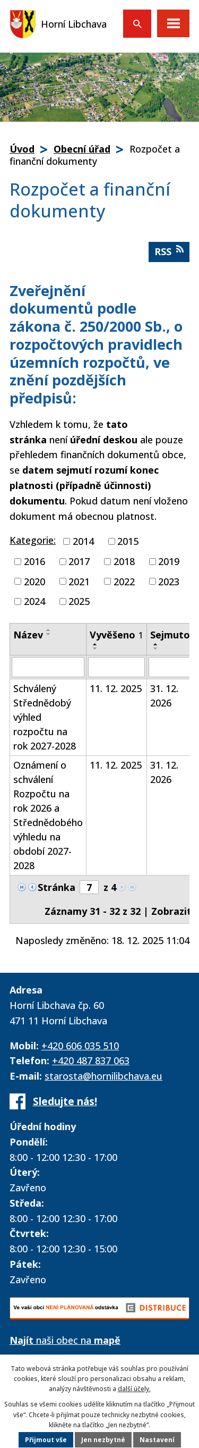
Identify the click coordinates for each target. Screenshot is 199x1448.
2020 (34, 581)
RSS (169, 251)
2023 (168, 581)
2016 (34, 561)
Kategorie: (33, 540)
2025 (79, 601)
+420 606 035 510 (80, 1045)
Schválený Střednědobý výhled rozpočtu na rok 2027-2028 (44, 717)
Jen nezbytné (103, 1439)
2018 (124, 561)
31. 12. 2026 (164, 695)
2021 (79, 581)
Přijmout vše (46, 1439)
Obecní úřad (82, 148)
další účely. (134, 1388)
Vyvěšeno (116, 634)
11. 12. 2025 (116, 688)
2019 (168, 561)
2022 (124, 581)
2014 (83, 541)
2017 (79, 561)
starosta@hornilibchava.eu (103, 1076)
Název (28, 634)
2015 (128, 541)
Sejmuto (174, 634)
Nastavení (157, 1439)
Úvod (22, 148)
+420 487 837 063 (90, 1060)
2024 (34, 601)
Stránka (56, 887)
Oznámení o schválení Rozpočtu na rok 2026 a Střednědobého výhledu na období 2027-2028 (48, 815)
